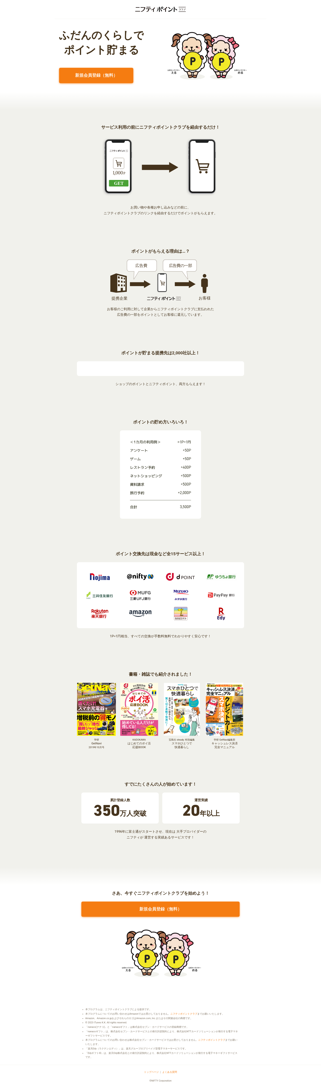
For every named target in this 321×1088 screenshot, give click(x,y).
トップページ (151, 1072)
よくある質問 (169, 1072)
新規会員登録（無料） (96, 75)
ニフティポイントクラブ (183, 1013)
